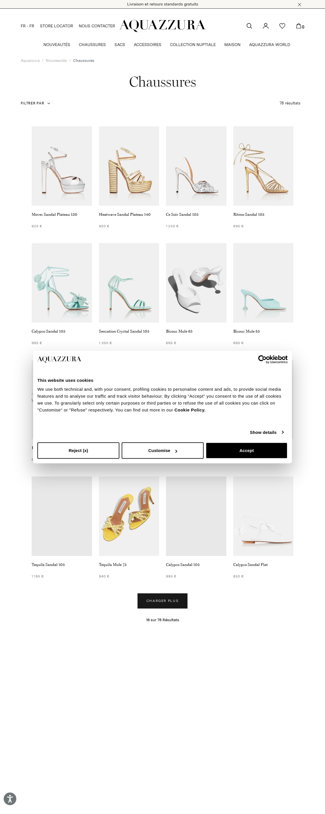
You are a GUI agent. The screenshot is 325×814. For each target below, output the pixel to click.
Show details (263, 432)
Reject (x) (78, 450)
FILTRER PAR (32, 103)
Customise (162, 450)
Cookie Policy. (189, 409)
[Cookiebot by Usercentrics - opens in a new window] (262, 359)
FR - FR (27, 26)
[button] (299, 4)
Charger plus (162, 601)
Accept (246, 450)
